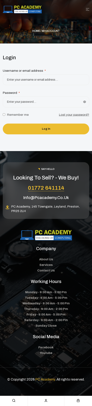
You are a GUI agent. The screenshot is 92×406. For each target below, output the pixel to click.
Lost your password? (74, 115)
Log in (46, 128)
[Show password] (84, 101)
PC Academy (45, 379)
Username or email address (24, 70)
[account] (46, 400)
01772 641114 (46, 188)
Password (11, 93)
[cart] (78, 400)
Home (36, 31)
